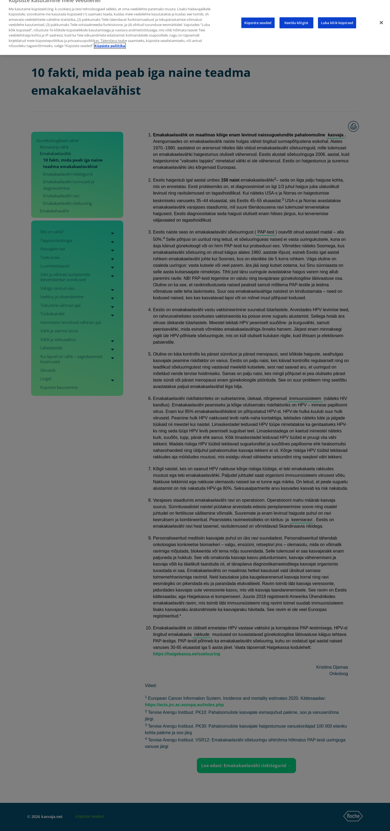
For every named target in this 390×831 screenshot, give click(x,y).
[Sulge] (381, 18)
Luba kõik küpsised (337, 17)
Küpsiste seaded (258, 17)
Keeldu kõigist (296, 17)
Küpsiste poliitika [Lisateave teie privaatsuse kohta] (110, 41)
